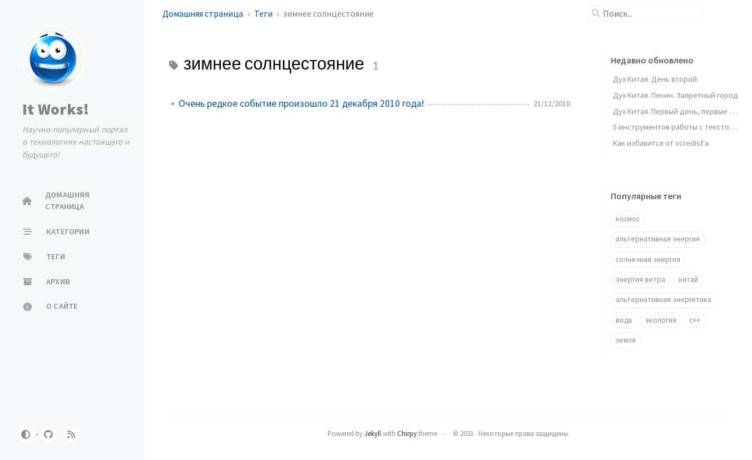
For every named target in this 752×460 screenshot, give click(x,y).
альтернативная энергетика (663, 299)
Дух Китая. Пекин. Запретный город (675, 95)
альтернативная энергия (658, 239)
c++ (694, 320)
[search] (649, 13)
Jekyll (372, 433)
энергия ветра (640, 279)
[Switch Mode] (25, 434)
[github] (48, 434)
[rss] (71, 434)
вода (624, 320)
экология (660, 320)
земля (626, 340)
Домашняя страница (203, 13)
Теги (264, 13)
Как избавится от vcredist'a (661, 143)
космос (628, 219)
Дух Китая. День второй (655, 79)
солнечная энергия (648, 259)
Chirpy (407, 433)
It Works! (55, 109)
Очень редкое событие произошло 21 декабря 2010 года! (301, 103)
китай (688, 279)
